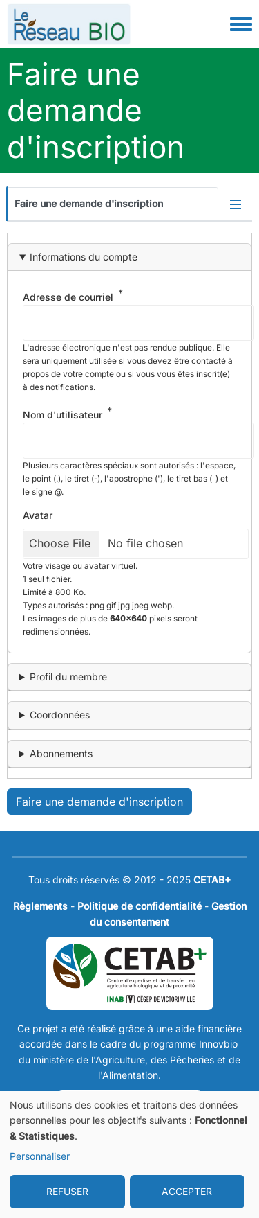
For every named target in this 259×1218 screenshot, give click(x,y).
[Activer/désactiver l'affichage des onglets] (235, 203)
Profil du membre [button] (68, 676)
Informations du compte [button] (83, 257)
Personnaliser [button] (40, 1156)
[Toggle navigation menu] (241, 25)
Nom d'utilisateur (62, 415)
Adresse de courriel (68, 297)
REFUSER (67, 1191)
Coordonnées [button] (60, 715)
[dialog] (129, 1154)
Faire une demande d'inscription (89, 203)
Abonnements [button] (61, 753)
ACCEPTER (187, 1191)
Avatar (37, 515)
